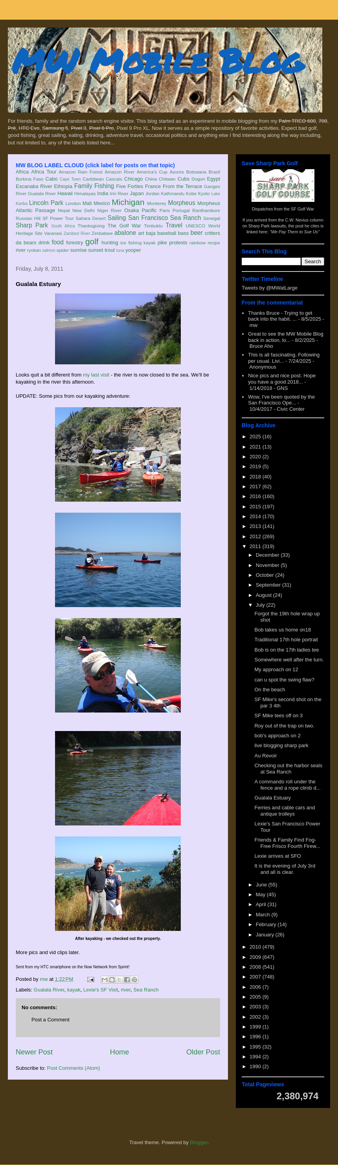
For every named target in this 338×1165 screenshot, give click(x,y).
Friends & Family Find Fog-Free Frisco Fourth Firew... (287, 843)
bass (183, 233)
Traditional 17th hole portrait (286, 640)
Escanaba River (34, 186)
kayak (149, 242)
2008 (256, 967)
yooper (133, 250)
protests (178, 243)
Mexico (102, 203)
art (141, 233)
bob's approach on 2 (277, 736)
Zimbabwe (102, 233)
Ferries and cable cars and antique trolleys (284, 811)
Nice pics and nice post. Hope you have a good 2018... (282, 379)
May (261, 894)
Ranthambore (206, 210)
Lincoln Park (46, 202)
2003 (256, 1007)
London (73, 203)
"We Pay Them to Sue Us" (295, 231)
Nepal (64, 210)
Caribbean (93, 178)
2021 (256, 447)
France (153, 186)
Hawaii (65, 193)
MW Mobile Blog (157, 60)
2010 (256, 947)
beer (197, 232)
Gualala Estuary (272, 798)
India (102, 193)
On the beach (269, 689)
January (266, 935)
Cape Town (70, 179)
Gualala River (42, 193)
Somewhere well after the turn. (288, 660)
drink (44, 243)
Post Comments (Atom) (73, 1068)
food (58, 242)
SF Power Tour (58, 218)
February (267, 924)
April (262, 904)
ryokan (34, 250)
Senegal (211, 218)
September (269, 585)
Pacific (149, 210)
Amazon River (120, 171)
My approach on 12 (276, 669)
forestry (74, 243)
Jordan (152, 193)
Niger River (109, 210)
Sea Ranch (185, 217)
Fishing (104, 186)
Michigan (128, 202)
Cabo (52, 179)
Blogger (199, 1142)
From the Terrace (182, 186)
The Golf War (124, 226)
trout (110, 250)
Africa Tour (43, 172)
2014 (256, 516)
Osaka (131, 210)
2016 (256, 496)
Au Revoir (265, 756)
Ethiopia (63, 186)
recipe (214, 242)
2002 (256, 1017)
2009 (256, 957)
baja (151, 233)
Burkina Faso (30, 178)
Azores (177, 171)
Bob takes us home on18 (282, 630)
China (151, 178)
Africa (22, 172)
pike (162, 243)
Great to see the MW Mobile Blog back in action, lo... (285, 337)
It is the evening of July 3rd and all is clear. (284, 869)
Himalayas (85, 193)
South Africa (63, 226)
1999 (256, 1027)
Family (83, 186)
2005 (256, 997)
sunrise (78, 250)
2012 (256, 536)
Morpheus (181, 202)
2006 (256, 987)
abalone (125, 232)
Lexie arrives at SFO (277, 856)
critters (212, 233)
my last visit (96, 375)
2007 (256, 977)
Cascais (114, 178)
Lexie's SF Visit (100, 990)
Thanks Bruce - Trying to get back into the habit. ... (280, 316)
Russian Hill (28, 218)
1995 (256, 1047)
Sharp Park (32, 225)
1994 (256, 1057)
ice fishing (130, 242)
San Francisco (148, 217)
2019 (256, 466)
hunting (109, 243)
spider (63, 250)
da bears (26, 243)
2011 (256, 546)
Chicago (133, 179)
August (264, 595)
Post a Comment (50, 1020)
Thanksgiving (91, 225)
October (266, 575)
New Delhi (83, 210)
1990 (256, 1066)
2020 (256, 457)
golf (92, 241)
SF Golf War (302, 209)
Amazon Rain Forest (81, 171)
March (264, 915)
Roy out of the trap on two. (284, 726)
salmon (48, 250)
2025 (256, 436)
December (268, 555)
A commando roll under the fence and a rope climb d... (287, 785)
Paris (165, 210)
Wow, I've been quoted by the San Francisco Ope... (281, 400)
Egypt (213, 179)
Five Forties (129, 186)
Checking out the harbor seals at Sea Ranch (288, 769)
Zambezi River (77, 233)
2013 (256, 526)
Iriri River (119, 193)
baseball (166, 233)
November (268, 565)
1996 (256, 1036)
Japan (136, 193)
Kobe (191, 193)
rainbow (197, 242)
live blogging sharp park (281, 745)
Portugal (181, 210)
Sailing (117, 217)
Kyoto (204, 193)
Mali (87, 203)
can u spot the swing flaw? (284, 680)
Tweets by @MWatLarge (270, 288)
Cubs (183, 179)
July (261, 605)
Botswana (196, 171)
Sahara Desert (90, 218)
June (262, 885)
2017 (256, 486)
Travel (173, 225)
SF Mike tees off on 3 (278, 715)
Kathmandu (172, 193)
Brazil (214, 171)
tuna (120, 250)
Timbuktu (153, 225)
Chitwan (167, 178)
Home (119, 1052)
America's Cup (152, 171)
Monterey (156, 203)
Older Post (203, 1052)
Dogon (198, 178)
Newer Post (34, 1052)
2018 (256, 477)
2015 (256, 507)
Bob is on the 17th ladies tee (286, 650)
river (21, 250)
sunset (95, 250)
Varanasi (53, 233)
